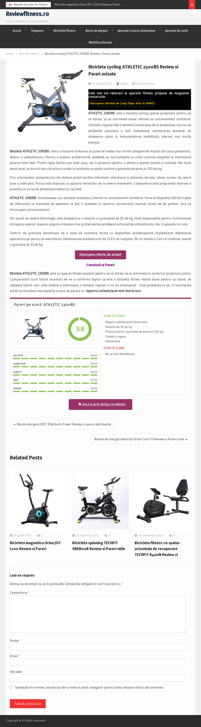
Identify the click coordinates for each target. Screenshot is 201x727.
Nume (15, 640)
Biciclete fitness (64, 31)
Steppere (37, 31)
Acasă (17, 31)
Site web (16, 672)
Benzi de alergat (96, 31)
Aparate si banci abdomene (136, 31)
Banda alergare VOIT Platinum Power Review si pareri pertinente (64, 424)
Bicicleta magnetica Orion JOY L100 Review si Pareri (87, 4)
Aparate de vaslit (176, 31)
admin (123, 83)
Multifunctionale (100, 42)
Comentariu (19, 593)
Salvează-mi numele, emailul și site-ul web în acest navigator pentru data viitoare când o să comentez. (89, 687)
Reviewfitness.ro (27, 13)
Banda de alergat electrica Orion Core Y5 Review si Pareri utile (139, 439)
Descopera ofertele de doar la (121, 103)
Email (15, 656)
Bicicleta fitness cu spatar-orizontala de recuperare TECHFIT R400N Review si (158, 548)
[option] (90, 4)
